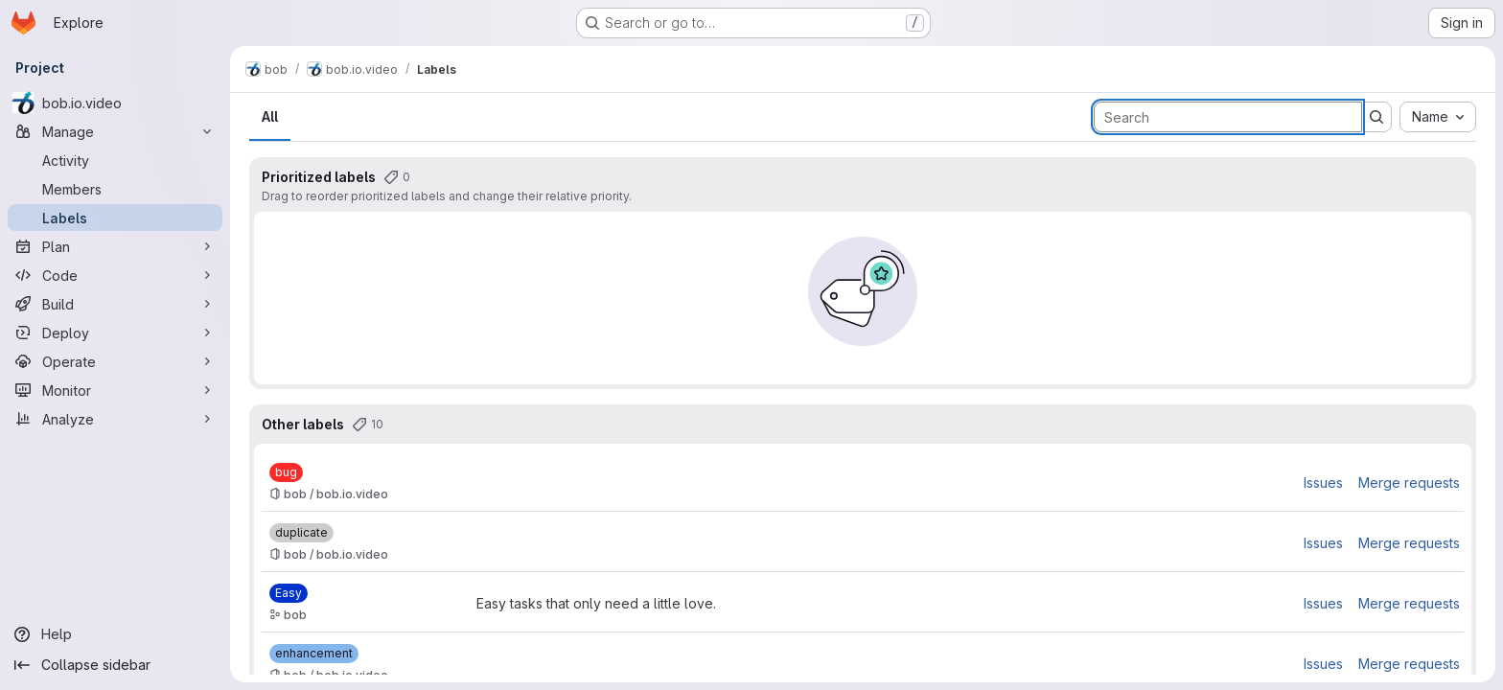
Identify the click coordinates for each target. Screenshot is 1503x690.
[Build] (115, 303)
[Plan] (115, 246)
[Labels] (115, 217)
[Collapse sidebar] (115, 665)
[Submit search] (1376, 117)
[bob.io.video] (115, 102)
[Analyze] (115, 418)
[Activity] (115, 160)
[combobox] (1437, 117)
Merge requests (1409, 482)
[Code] (115, 275)
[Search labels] (1228, 117)
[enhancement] (313, 653)
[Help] (115, 634)
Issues (1323, 482)
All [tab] (270, 116)
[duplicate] (301, 532)
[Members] (115, 188)
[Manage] (115, 131)
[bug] (286, 472)
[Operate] (115, 361)
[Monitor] (115, 390)
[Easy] (288, 593)
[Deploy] (115, 332)
